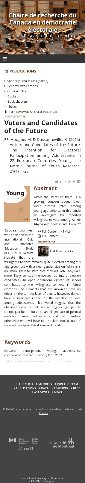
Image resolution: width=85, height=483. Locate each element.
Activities (41, 392)
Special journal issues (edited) (28, 81)
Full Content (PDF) (54, 236)
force (42, 478)
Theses (12, 107)
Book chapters (18, 101)
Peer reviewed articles (23, 86)
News (58, 392)
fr (43, 50)
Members (45, 384)
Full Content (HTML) (56, 231)
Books (12, 96)
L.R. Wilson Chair (40, 481)
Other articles (17, 91)
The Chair (25, 384)
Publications (23, 71)
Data (45, 388)
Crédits (43, 413)
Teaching (61, 388)
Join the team (67, 384)
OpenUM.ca (57, 478)
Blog (76, 388)
